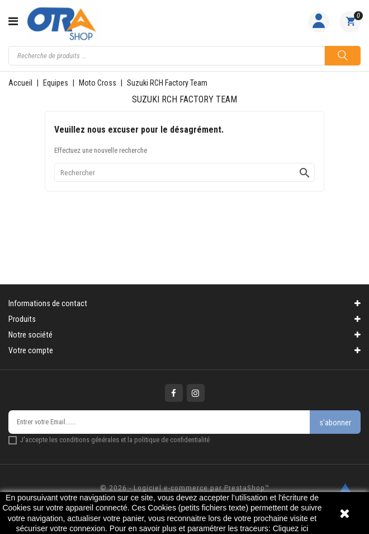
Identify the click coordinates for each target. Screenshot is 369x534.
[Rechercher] (184, 172)
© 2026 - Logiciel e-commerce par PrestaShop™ (184, 488)
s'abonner (335, 422)
